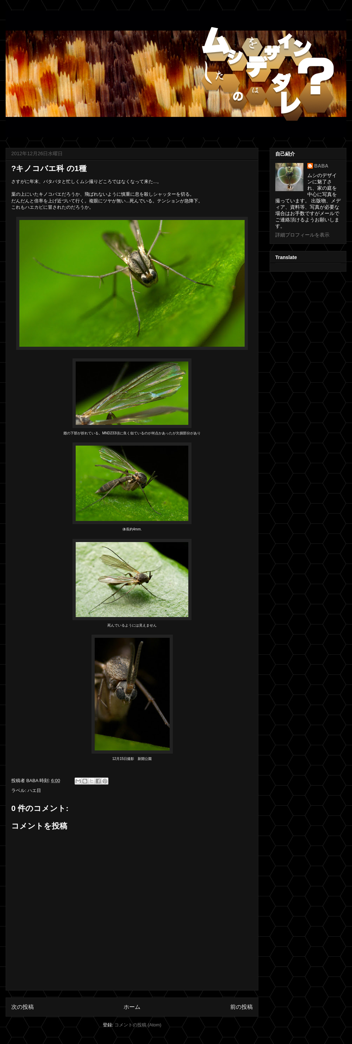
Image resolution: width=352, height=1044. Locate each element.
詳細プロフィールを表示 (302, 235)
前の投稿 (241, 1007)
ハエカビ (34, 207)
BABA (321, 166)
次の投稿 (22, 1007)
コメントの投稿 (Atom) (138, 1024)
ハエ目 (34, 790)
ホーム (132, 1007)
